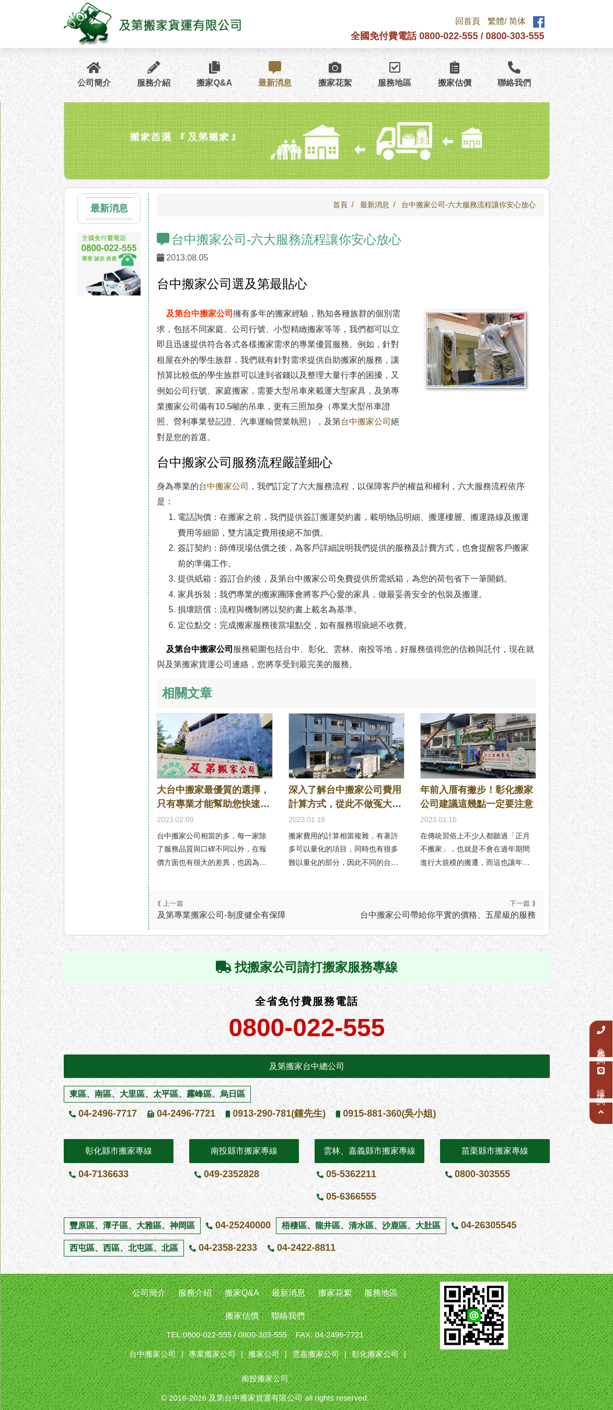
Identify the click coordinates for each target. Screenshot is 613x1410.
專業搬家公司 (212, 1353)
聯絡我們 (514, 76)
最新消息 (275, 76)
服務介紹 (153, 76)
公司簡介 (94, 76)
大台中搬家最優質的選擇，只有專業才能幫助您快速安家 (213, 804)
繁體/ (497, 22)
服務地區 (394, 76)
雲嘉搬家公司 (315, 1353)
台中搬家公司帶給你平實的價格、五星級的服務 (448, 914)
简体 (517, 22)
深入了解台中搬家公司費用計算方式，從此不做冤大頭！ (344, 804)
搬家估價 (454, 76)
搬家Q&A (214, 76)
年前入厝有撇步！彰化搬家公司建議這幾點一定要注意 (476, 797)
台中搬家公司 (366, 421)
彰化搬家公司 (375, 1353)
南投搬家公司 (264, 1378)
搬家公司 (264, 1353)
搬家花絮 (335, 76)
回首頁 (467, 22)
